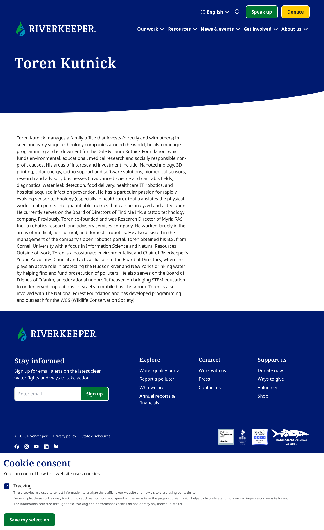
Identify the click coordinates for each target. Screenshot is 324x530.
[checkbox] (6, 485)
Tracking (23, 486)
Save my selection (29, 520)
